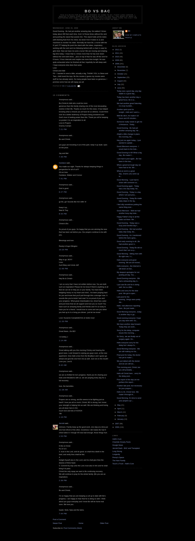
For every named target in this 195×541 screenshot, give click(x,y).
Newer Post (57, 523)
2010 (117, 57)
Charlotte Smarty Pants (121, 442)
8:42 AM (63, 365)
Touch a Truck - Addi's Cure (123, 464)
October (120, 74)
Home (81, 523)
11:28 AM (63, 390)
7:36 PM (63, 157)
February (121, 416)
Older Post (104, 523)
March (120, 412)
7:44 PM (63, 514)
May (119, 405)
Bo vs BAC (97, 11)
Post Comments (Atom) (73, 528)
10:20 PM (63, 250)
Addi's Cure (116, 439)
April (119, 409)
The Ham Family (118, 461)
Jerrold (61, 423)
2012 (117, 50)
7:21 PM (63, 129)
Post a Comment (59, 519)
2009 (117, 60)
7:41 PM (63, 179)
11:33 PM (63, 321)
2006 (117, 427)
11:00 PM (63, 269)
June (119, 88)
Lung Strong (117, 451)
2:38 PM (63, 480)
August (120, 81)
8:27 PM (63, 192)
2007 (117, 424)
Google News (117, 445)
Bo (129, 31)
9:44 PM (63, 214)
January (120, 419)
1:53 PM (63, 436)
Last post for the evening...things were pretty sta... (128, 299)
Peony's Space (118, 457)
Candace (62, 163)
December (121, 67)
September (121, 77)
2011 (117, 53)
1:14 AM (63, 340)
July (119, 84)
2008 (117, 64)
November (121, 70)
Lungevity (116, 454)
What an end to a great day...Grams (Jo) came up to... (128, 173)
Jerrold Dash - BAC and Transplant (126, 448)
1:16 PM (63, 417)
